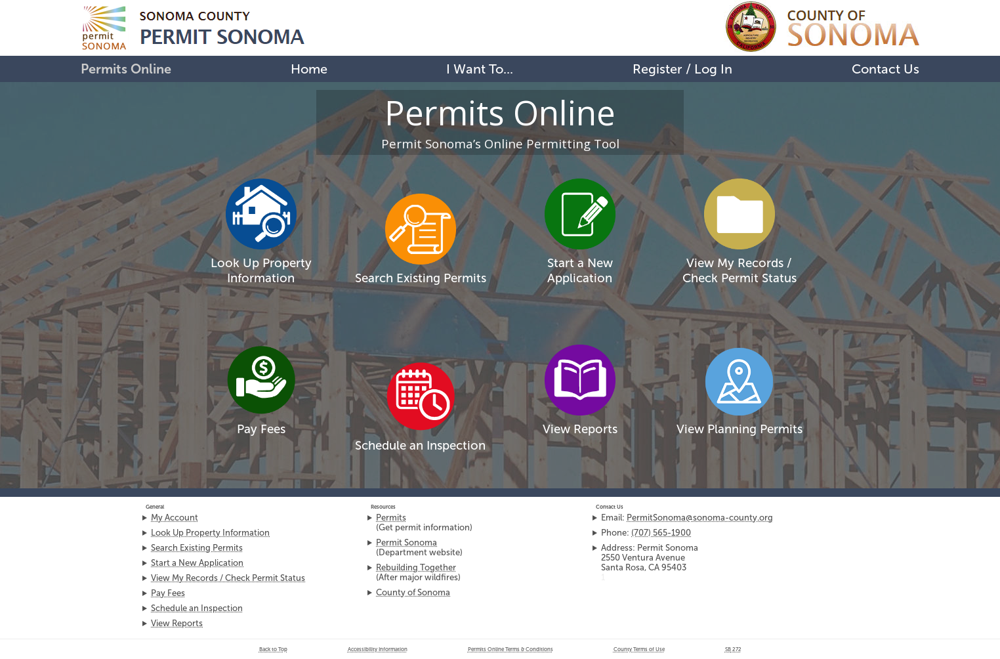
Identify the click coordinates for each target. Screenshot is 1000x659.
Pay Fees (261, 428)
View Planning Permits (739, 428)
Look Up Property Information (261, 270)
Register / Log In (682, 69)
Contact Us (885, 69)
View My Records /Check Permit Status (739, 270)
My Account (174, 517)
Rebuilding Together (416, 567)
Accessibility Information (377, 649)
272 (733, 649)
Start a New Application (580, 270)
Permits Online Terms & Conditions (510, 649)
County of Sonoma (413, 592)
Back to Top (273, 649)
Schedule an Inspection (420, 445)
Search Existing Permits (420, 278)
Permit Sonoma (406, 542)
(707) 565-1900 (661, 533)
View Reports (580, 428)
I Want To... (479, 69)
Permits (391, 517)
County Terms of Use (639, 649)
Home (309, 69)
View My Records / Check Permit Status (228, 578)
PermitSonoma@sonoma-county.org (700, 517)
